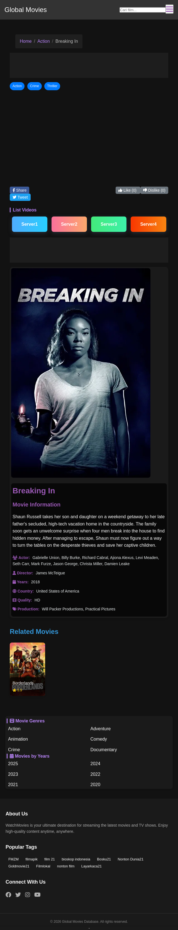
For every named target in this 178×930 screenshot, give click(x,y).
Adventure (101, 728)
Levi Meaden (147, 557)
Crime (14, 749)
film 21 (49, 859)
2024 (96, 763)
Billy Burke (71, 557)
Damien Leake (117, 564)
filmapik (31, 859)
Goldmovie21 (18, 866)
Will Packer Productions (62, 609)
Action (43, 41)
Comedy (99, 739)
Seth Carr (21, 564)
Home (26, 41)
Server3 (109, 224)
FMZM (13, 859)
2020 (96, 784)
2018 (35, 582)
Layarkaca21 (91, 866)
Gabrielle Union (45, 557)
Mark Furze (41, 564)
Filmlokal (43, 866)
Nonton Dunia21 (131, 859)
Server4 (148, 224)
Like (127, 190)
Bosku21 (104, 859)
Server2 (69, 224)
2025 (13, 763)
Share (19, 190)
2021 (13, 784)
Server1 (29, 224)
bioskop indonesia (76, 859)
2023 (13, 774)
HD (37, 600)
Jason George (65, 564)
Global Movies (25, 9)
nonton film (66, 866)
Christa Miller (91, 564)
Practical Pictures (100, 609)
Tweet (20, 197)
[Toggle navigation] (169, 9)
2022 (96, 774)
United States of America (57, 591)
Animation (18, 739)
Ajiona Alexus (121, 557)
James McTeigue (50, 573)
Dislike (154, 190)
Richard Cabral (95, 557)
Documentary (104, 749)
